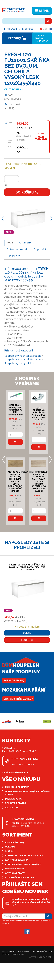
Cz (41, 29)
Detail (27, 632)
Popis (10, 242)
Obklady (10, 846)
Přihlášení (10, 28)
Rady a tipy (11, 807)
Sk (45, 29)
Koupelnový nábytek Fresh (20, 363)
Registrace (25, 28)
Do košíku (27, 192)
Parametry (25, 242)
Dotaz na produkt (18, 249)
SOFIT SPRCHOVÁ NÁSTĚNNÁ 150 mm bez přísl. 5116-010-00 (38, 413)
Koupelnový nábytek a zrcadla (22, 355)
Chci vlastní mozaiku (18, 698)
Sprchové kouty (14, 868)
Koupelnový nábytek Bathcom (22, 359)
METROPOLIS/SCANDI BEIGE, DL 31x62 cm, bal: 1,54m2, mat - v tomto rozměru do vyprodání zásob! (19, 481)
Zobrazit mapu (14, 680)
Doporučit (40, 249)
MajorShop (18, 954)
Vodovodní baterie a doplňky (23, 864)
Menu (41, 10)
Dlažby (9, 851)
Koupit (27, 640)
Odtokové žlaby (15, 873)
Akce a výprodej (14, 842)
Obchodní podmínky (17, 786)
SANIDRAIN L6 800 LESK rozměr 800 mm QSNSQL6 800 (15, 409)
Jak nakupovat (14, 798)
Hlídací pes (13, 256)
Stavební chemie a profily (20, 877)
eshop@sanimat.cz (19, 772)
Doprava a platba (15, 803)
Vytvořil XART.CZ (40, 957)
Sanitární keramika (16, 859)
